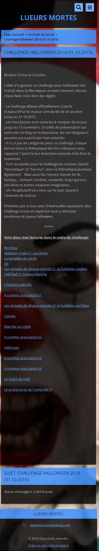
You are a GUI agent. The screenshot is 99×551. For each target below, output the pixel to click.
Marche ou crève (17, 326)
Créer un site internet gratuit (48, 545)
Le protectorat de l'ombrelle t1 (28, 389)
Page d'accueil (14, 34)
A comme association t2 (23, 337)
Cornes (9, 316)
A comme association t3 (23, 358)
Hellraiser (11, 347)
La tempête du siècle (20, 258)
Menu (90, 7)
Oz (6, 263)
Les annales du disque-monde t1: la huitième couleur (46, 269)
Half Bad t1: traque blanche (25, 274)
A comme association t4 (23, 368)
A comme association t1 (23, 295)
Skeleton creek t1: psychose (26, 253)
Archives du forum (41, 34)
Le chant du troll (17, 379)
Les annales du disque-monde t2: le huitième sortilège (46, 305)
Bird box (10, 248)
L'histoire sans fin (18, 284)
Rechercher (79, 7)
